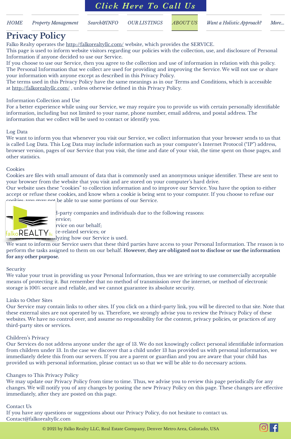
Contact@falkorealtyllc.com (38, 419)
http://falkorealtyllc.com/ (95, 44)
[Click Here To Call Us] (145, 5)
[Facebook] (274, 427)
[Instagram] (263, 427)
